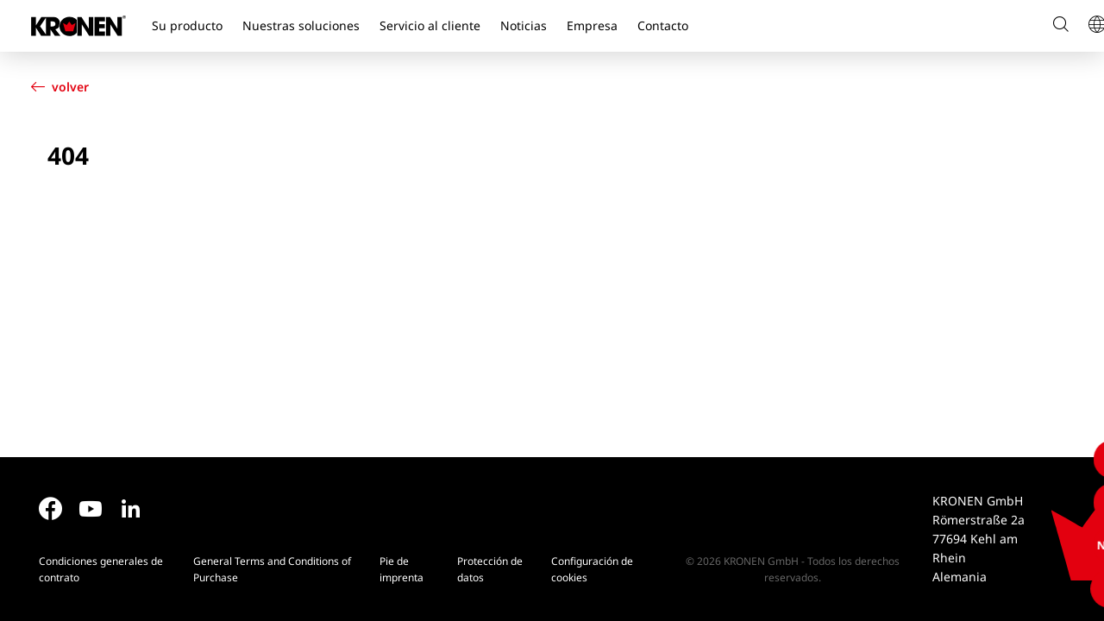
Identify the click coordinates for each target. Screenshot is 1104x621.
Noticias (523, 25)
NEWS (1072, 545)
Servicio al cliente (430, 25)
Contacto (662, 25)
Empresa (592, 25)
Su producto (187, 25)
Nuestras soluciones (301, 25)
